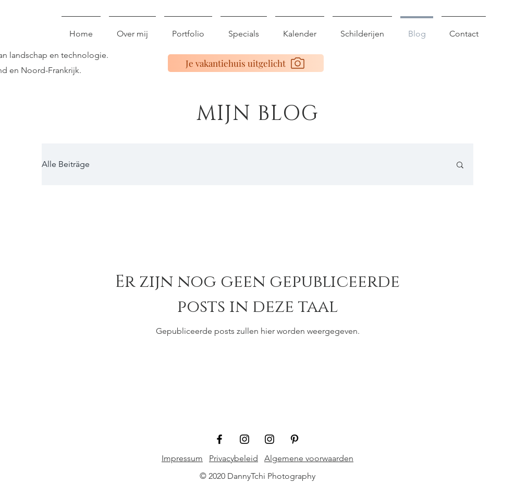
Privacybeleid (233, 458)
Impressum (182, 458)
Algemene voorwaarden (308, 458)
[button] (460, 165)
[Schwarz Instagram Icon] (244, 439)
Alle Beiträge (66, 164)
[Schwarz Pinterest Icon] (294, 439)
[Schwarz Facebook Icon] (219, 439)
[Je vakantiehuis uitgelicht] (246, 63)
